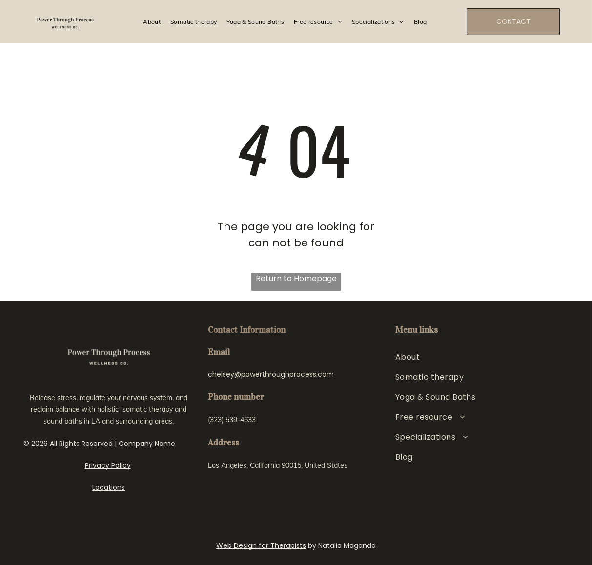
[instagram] (216, 493)
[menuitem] (151, 21)
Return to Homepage (296, 278)
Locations (108, 487)
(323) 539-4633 (232, 419)
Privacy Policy (108, 465)
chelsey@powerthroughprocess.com (271, 374)
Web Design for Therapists (261, 545)
